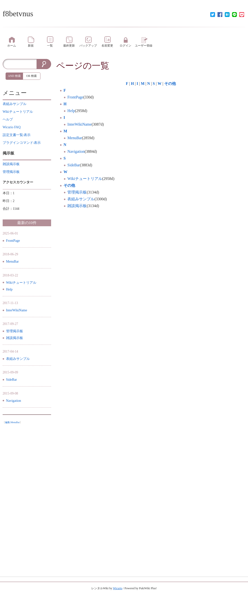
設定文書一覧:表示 (17, 135)
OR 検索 (31, 76)
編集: (12, 422)
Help (71, 111)
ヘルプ (8, 119)
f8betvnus (18, 13)
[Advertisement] (27, 499)
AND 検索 (14, 76)
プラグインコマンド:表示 (22, 143)
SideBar (73, 165)
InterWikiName (79, 124)
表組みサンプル (80, 199)
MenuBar (74, 138)
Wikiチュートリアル (84, 179)
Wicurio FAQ (12, 127)
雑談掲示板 (77, 206)
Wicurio (117, 588)
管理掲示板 (77, 192)
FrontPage (75, 97)
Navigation (76, 151)
